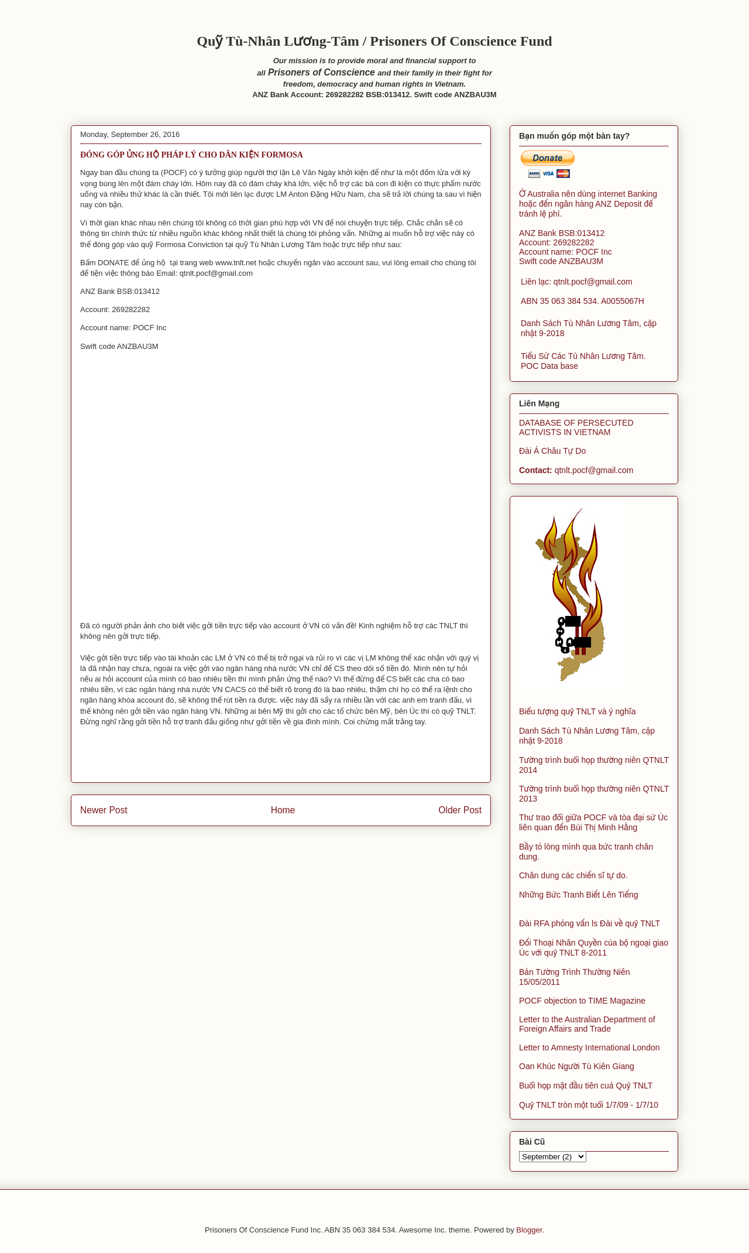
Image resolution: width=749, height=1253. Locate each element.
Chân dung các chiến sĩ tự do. (573, 875)
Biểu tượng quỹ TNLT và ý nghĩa (577, 711)
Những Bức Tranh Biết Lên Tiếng (578, 894)
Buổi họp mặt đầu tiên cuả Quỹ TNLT (585, 1085)
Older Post (460, 810)
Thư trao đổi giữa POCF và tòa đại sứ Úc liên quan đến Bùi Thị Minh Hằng (593, 822)
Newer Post (104, 810)
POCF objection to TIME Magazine (582, 1000)
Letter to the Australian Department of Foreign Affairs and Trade (587, 1024)
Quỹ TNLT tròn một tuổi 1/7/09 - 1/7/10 (588, 1105)
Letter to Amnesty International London (589, 1047)
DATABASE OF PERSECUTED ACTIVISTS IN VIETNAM (576, 427)
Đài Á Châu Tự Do (552, 451)
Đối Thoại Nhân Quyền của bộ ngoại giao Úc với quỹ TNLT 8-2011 (593, 947)
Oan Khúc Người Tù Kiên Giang (576, 1066)
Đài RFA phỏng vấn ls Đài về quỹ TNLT (589, 923)
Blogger (529, 1229)
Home (283, 810)
